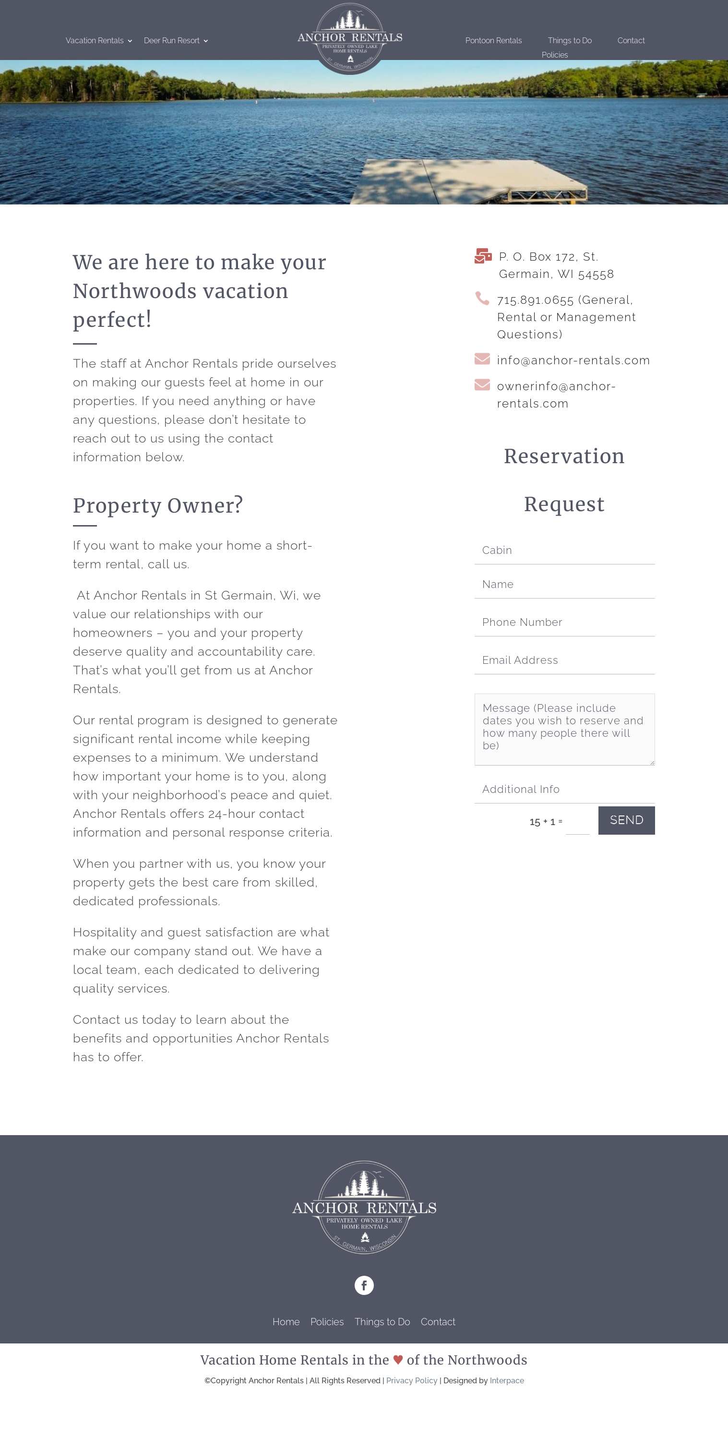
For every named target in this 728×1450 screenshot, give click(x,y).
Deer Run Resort (172, 41)
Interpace (507, 1380)
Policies (555, 56)
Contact (631, 41)
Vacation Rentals (95, 41)
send (627, 820)
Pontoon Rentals (493, 41)
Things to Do (570, 41)
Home (286, 1323)
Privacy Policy (412, 1380)
